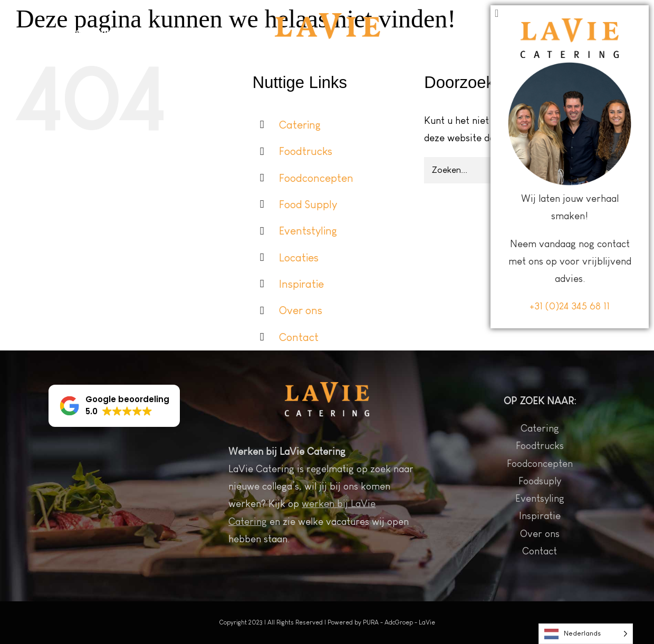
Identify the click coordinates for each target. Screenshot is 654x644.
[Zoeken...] (509, 170)
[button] (114, 406)
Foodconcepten (316, 178)
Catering (300, 125)
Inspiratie (301, 284)
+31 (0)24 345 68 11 (570, 616)
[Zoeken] (608, 170)
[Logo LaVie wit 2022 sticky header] (327, 18)
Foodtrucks (305, 151)
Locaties (299, 257)
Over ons (300, 310)
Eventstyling (308, 231)
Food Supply (308, 204)
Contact (299, 337)
